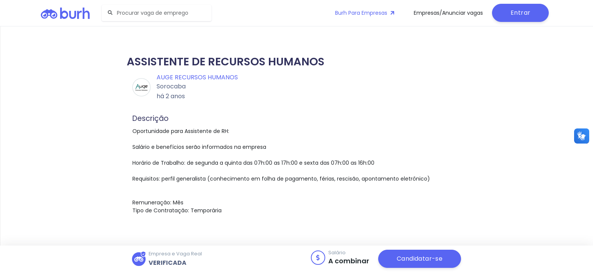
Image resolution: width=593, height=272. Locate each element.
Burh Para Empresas (365, 13)
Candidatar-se (419, 258)
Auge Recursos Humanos (197, 77)
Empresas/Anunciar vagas (448, 13)
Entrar (520, 12)
